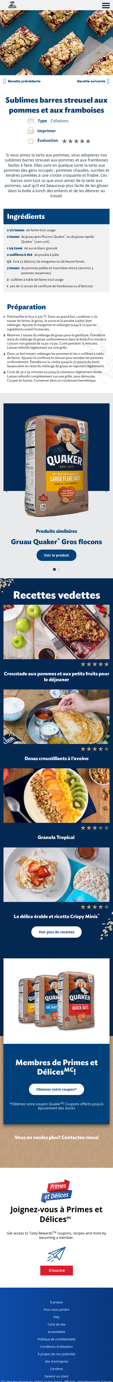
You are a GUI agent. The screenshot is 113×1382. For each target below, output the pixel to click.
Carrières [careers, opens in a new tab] (48, 1370)
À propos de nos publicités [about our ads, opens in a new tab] (54, 1355)
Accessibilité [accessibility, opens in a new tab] (49, 1333)
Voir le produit (56, 555)
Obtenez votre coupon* (56, 1089)
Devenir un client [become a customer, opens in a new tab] (51, 1377)
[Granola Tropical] (56, 795)
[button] (6, 490)
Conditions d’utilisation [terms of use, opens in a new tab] (53, 1347)
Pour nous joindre (56, 1309)
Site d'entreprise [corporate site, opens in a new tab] (51, 1362)
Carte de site (57, 1324)
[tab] (106, 6)
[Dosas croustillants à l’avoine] (56, 716)
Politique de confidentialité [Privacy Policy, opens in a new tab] (54, 1340)
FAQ (56, 1317)
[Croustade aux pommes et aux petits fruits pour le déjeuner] (56, 632)
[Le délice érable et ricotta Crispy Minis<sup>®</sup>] (56, 874)
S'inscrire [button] (57, 1270)
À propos (56, 1302)
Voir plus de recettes (56, 932)
